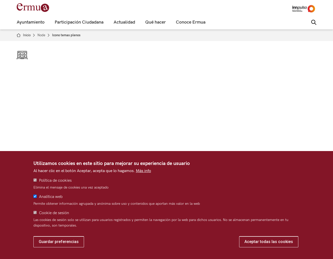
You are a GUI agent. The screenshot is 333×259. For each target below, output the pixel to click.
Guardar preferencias (59, 241)
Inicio (27, 35)
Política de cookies (55, 180)
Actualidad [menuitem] (124, 22)
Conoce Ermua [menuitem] (190, 22)
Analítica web (51, 196)
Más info (143, 171)
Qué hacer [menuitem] (155, 22)
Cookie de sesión (54, 213)
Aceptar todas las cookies (268, 241)
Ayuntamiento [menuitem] (31, 22)
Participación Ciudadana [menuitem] (79, 22)
